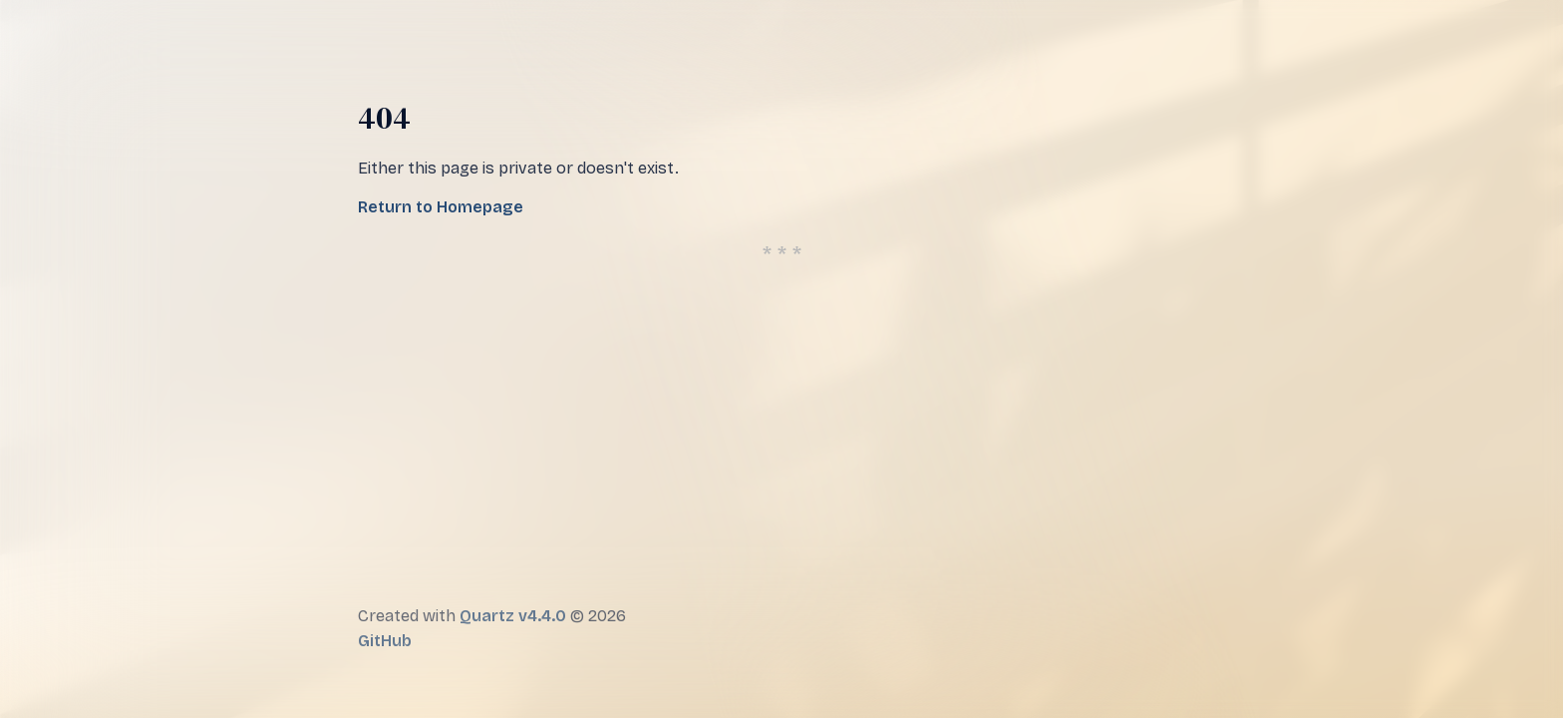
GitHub (385, 640)
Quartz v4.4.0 (513, 615)
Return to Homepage (440, 206)
